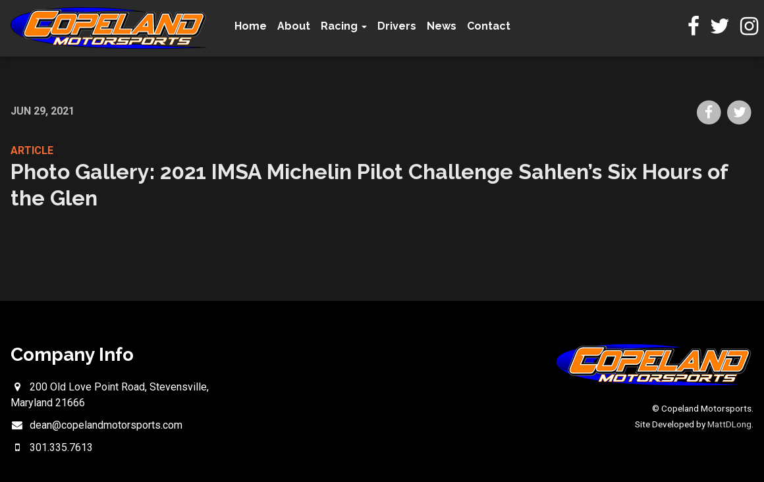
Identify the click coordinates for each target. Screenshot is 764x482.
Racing (344, 26)
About (293, 26)
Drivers (396, 26)
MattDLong (729, 424)
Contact (488, 26)
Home (250, 26)
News (441, 26)
